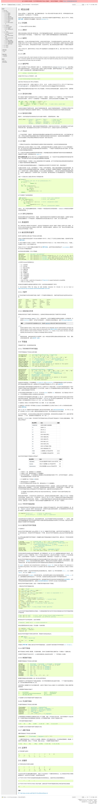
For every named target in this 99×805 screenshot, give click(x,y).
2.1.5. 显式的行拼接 (9, 17)
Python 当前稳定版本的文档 (70, 1)
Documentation (27, 4)
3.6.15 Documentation (12, 797)
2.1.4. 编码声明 (8, 16)
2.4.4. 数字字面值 (8, 40)
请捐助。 (95, 801)
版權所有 (80, 800)
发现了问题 (94, 802)
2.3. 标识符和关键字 (8, 26)
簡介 (3, 51)
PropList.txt (45, 280)
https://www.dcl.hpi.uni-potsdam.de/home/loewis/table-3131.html (34, 288)
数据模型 (4, 55)
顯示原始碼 (4, 62)
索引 (96, 4)
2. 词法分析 (4, 10)
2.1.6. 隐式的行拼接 (9, 19)
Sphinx (91, 803)
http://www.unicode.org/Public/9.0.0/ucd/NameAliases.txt (34, 793)
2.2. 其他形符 (6, 25)
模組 (93, 4)
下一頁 (90, 4)
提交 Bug (4, 61)
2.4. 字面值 (6, 31)
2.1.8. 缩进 (7, 21)
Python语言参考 (34, 4)
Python (4, 4)
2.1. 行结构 (6, 11)
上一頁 (86, 4)
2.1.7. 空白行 (7, 20)
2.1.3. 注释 (7, 15)
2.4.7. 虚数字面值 (8, 43)
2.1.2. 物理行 (7, 14)
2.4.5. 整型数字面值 (9, 41)
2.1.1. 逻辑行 (7, 13)
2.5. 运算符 (6, 45)
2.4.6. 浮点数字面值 (9, 42)
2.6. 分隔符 (6, 47)
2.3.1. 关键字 (7, 28)
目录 (3, 9)
